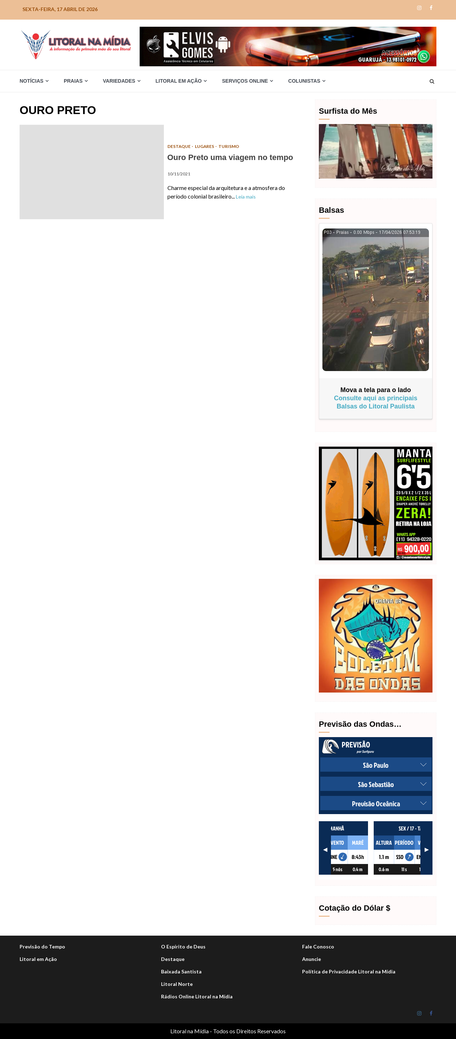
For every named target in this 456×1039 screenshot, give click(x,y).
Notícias (31, 81)
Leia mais (246, 197)
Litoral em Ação (179, 81)
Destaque (173, 959)
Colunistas (304, 81)
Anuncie (311, 959)
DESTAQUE (179, 146)
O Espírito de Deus (183, 946)
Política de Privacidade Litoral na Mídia (348, 971)
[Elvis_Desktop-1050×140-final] (288, 45)
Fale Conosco (318, 946)
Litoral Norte (177, 984)
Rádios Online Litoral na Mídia (197, 996)
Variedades (119, 81)
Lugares (205, 146)
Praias (73, 81)
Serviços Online (245, 81)
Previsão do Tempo (42, 946)
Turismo (229, 146)
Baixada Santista (181, 971)
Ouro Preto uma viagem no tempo (92, 172)
